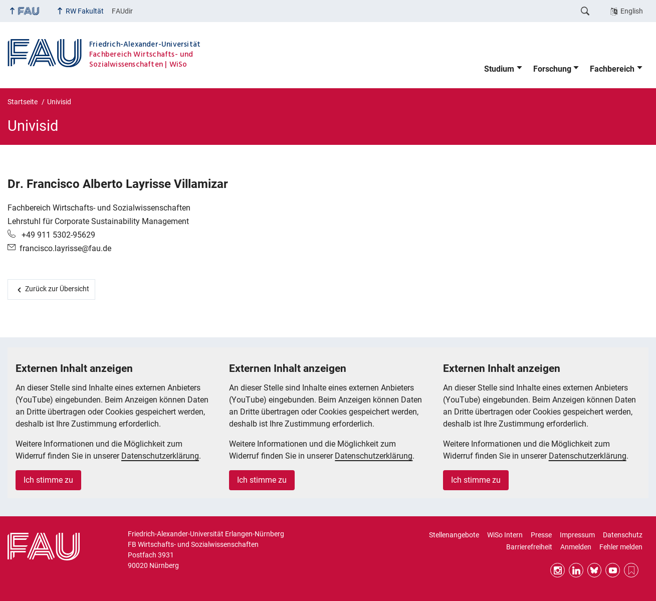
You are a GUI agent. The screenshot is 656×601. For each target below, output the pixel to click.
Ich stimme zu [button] (48, 480)
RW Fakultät (85, 11)
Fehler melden (620, 547)
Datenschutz (622, 535)
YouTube (612, 570)
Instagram (557, 570)
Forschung (552, 69)
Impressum (577, 535)
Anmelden (575, 547)
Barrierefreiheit (529, 547)
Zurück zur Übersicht (57, 289)
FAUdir (122, 11)
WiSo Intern (505, 535)
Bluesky (594, 570)
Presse (541, 535)
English (631, 11)
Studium (499, 69)
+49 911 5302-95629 (57, 235)
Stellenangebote (454, 535)
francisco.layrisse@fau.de (65, 248)
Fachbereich (612, 69)
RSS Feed (631, 570)
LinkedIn (576, 570)
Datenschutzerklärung (160, 456)
